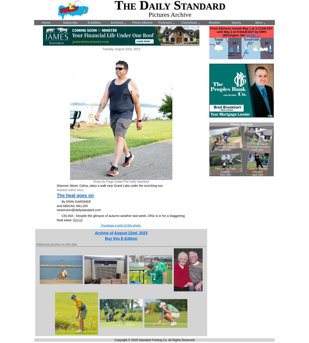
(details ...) (252, 35)
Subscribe (70, 22)
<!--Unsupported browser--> (241, 149)
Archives (118, 23)
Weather (215, 22)
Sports (236, 22)
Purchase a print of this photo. (121, 225)
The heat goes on (75, 195)
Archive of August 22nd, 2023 (121, 233)
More (260, 23)
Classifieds (190, 23)
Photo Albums (142, 22)
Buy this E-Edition (121, 238)
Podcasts (166, 23)
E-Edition (94, 22)
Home (46, 22)
